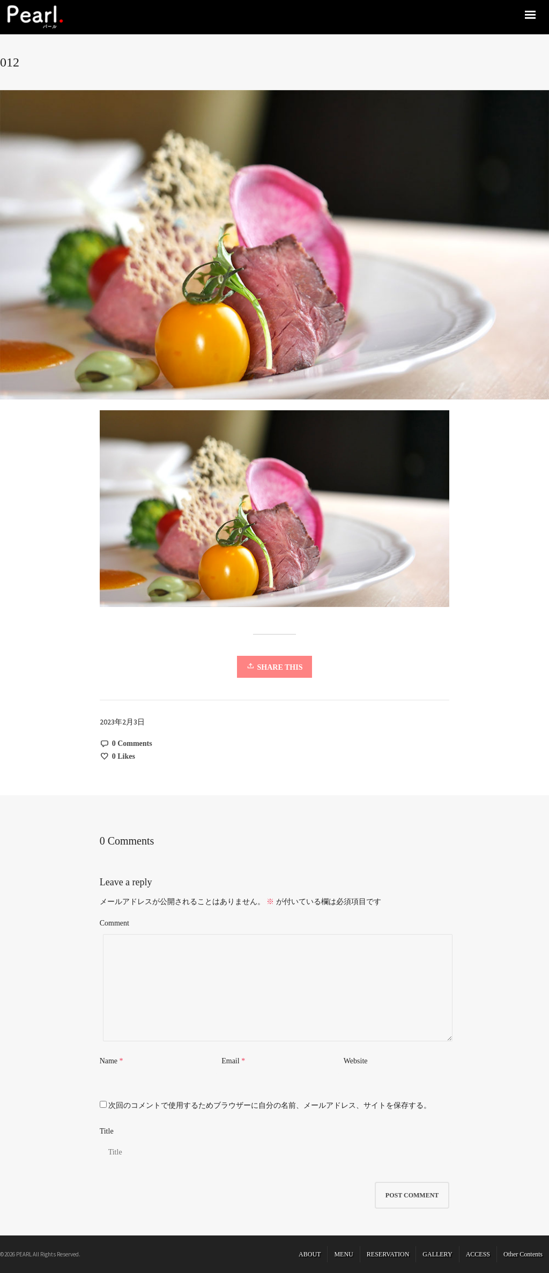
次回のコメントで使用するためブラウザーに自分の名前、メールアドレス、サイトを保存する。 (269, 1105)
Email (230, 1061)
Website (356, 1061)
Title (107, 1131)
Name (108, 1061)
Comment (114, 923)
